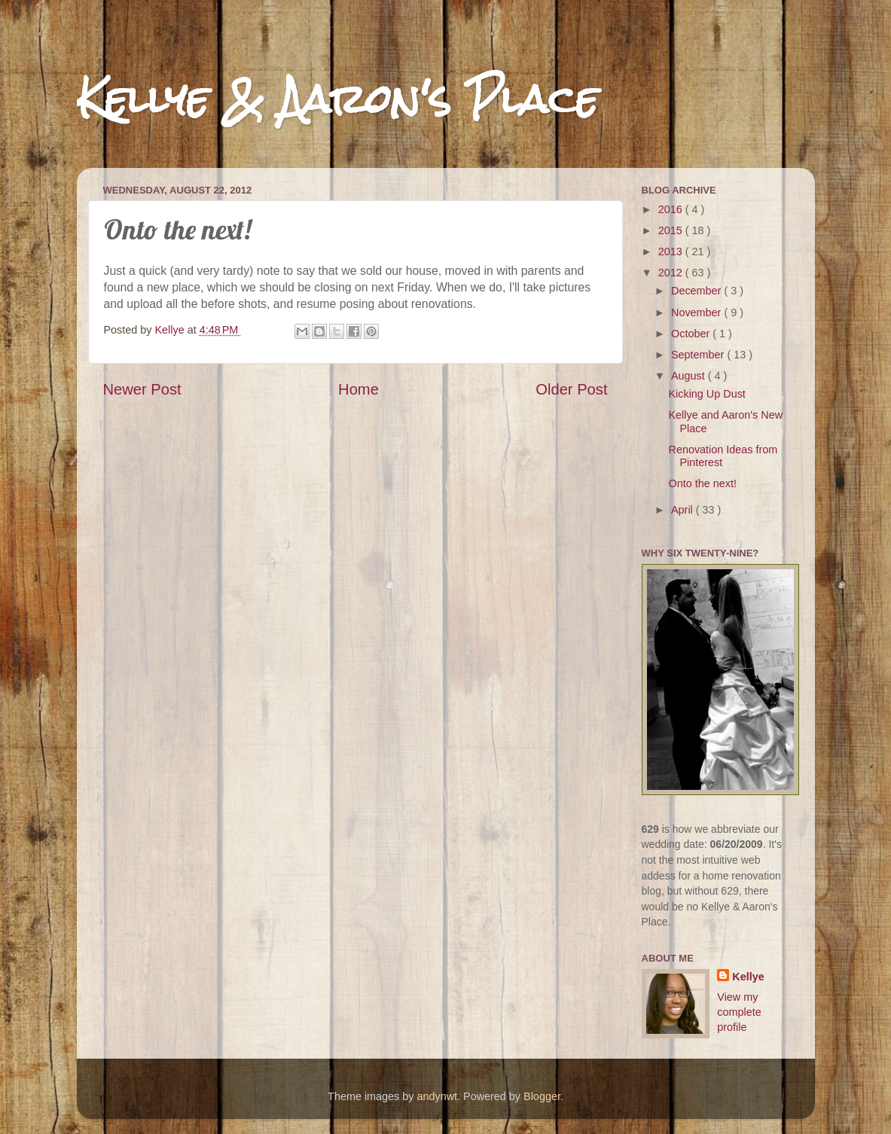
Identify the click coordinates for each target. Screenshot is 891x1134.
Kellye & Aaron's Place (337, 99)
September (699, 355)
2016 (671, 209)
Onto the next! (702, 483)
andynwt (437, 1096)
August (689, 376)
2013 (671, 251)
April (683, 510)
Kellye (748, 977)
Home (358, 389)
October (691, 334)
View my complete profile (739, 1012)
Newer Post (142, 389)
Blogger (541, 1096)
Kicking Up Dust (706, 394)
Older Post (571, 389)
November (697, 312)
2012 (671, 273)
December (697, 291)
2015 (671, 230)
